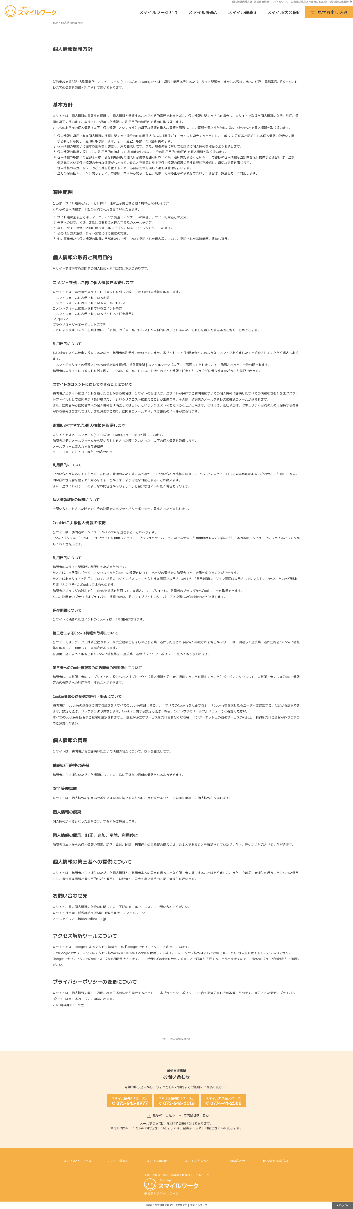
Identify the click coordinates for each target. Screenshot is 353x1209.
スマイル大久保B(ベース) (223, 1098)
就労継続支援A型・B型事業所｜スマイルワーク (181, 1205)
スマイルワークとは (158, 12)
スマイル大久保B (283, 12)
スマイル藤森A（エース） (129, 1098)
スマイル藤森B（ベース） (176, 1098)
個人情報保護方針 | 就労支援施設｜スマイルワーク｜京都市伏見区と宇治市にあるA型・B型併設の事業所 (290, 2)
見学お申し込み (333, 12)
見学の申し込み (164, 1115)
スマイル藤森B (242, 12)
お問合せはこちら (196, 1115)
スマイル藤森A (202, 12)
